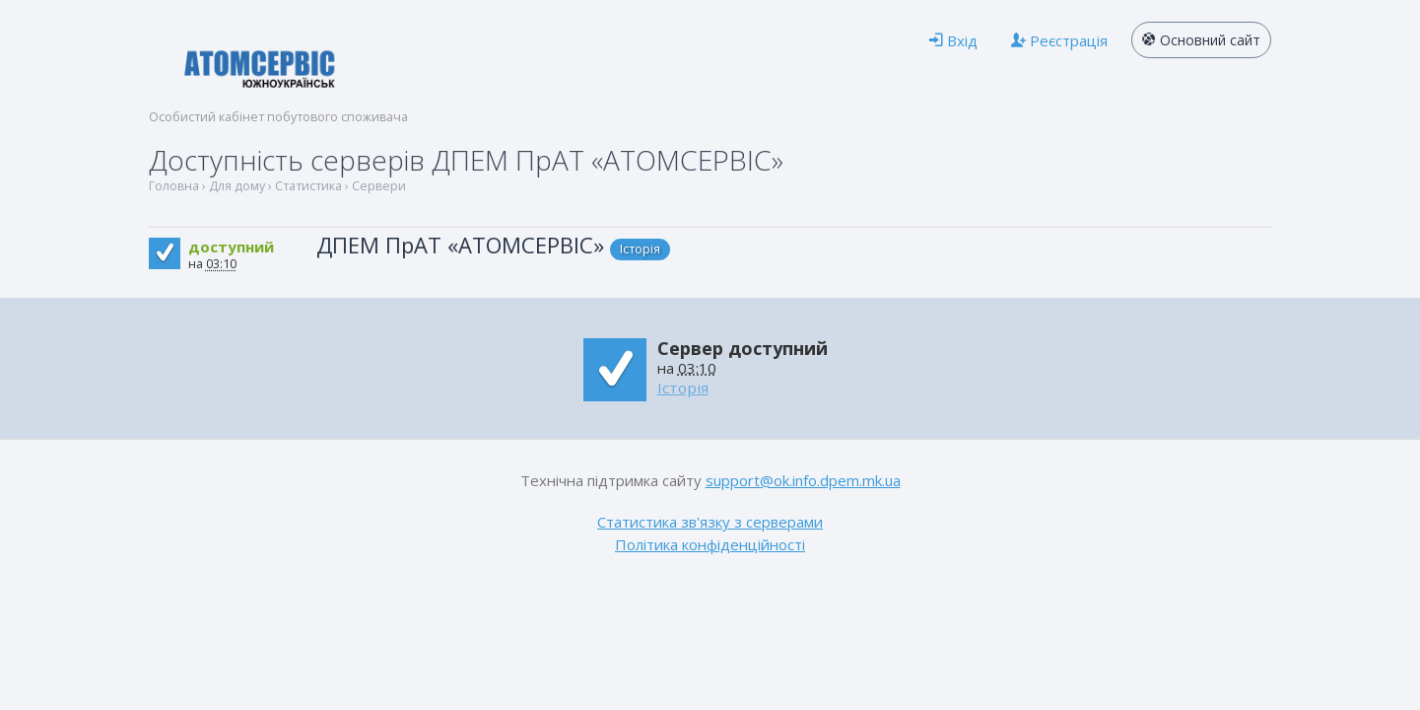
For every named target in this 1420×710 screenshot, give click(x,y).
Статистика (308, 186)
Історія (640, 249)
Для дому (237, 186)
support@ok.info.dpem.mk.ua (803, 480)
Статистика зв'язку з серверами (710, 522)
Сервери (379, 186)
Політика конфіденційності (710, 544)
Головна (174, 186)
